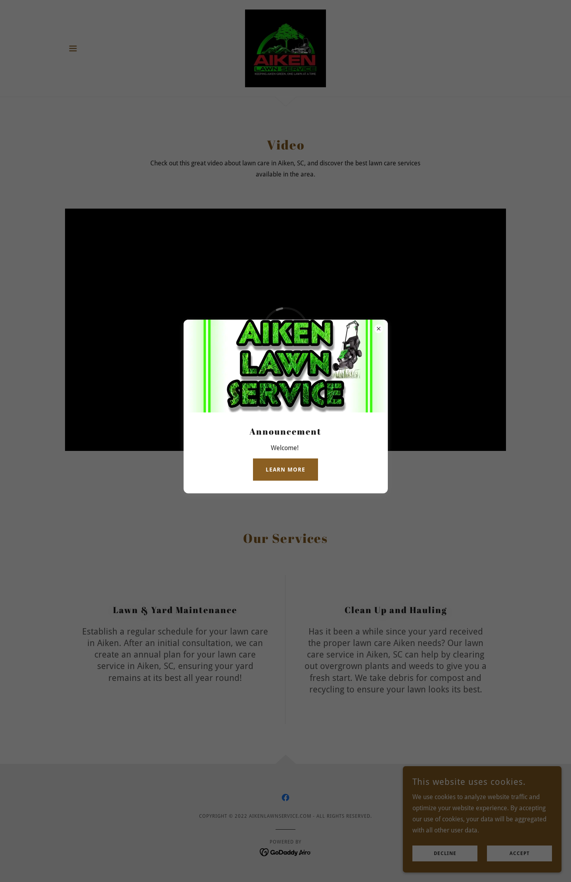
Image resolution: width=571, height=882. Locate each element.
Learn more (285, 469)
